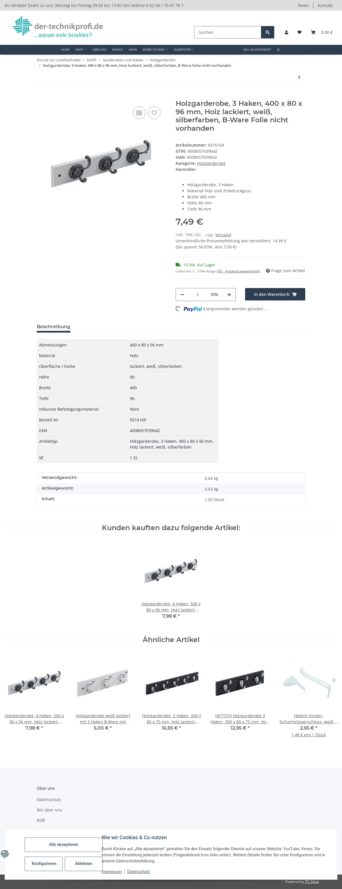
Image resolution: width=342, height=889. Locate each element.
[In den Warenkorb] (41, 96)
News (303, 5)
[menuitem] (65, 50)
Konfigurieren (44, 863)
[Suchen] (228, 32)
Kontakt (325, 5)
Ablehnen (83, 863)
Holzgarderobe (211, 163)
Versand (223, 234)
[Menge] (197, 294)
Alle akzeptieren (63, 844)
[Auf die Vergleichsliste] (139, 112)
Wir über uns (49, 810)
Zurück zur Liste (50, 59)
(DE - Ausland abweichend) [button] (238, 271)
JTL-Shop (312, 881)
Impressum (112, 871)
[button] (286, 32)
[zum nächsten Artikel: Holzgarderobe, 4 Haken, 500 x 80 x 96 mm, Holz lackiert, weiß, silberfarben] (299, 77)
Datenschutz (138, 871)
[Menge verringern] (182, 294)
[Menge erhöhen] (229, 294)
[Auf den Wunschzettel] (154, 112)
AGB (41, 820)
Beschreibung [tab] (53, 326)
